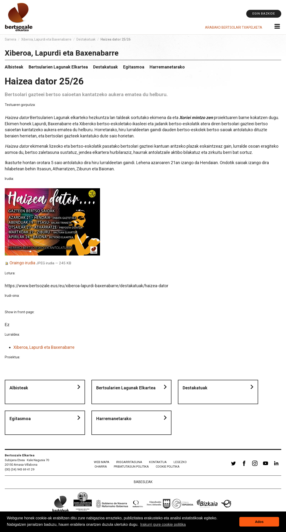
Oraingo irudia (22, 262)
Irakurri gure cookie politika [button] (163, 524)
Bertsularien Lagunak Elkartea (58, 66)
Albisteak (14, 66)
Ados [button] (259, 522)
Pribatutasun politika (131, 466)
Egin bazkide (263, 13)
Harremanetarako (167, 66)
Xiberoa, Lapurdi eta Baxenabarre (46, 39)
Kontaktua (158, 462)
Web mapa (101, 462)
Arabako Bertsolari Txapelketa (233, 27)
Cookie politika (168, 466)
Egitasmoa (133, 66)
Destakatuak (85, 39)
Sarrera (10, 39)
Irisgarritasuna (129, 462)
